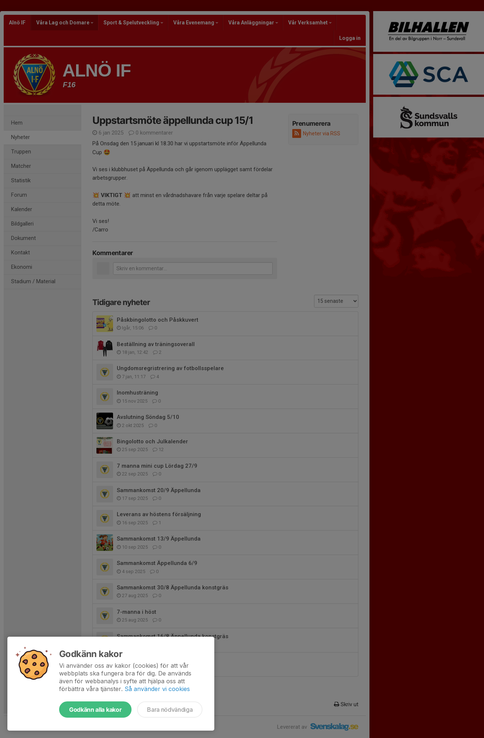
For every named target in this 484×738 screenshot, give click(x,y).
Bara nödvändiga (169, 709)
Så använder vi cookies (157, 689)
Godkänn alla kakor (95, 709)
